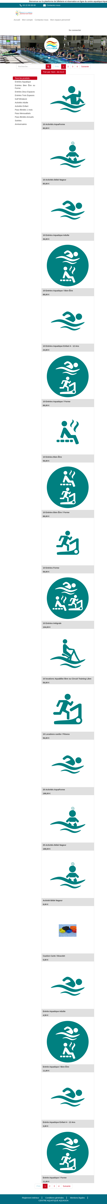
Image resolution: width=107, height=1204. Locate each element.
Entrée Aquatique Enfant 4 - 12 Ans (59, 1122)
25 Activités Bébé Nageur (54, 845)
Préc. (57, 66)
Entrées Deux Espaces (25, 92)
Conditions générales (54, 1198)
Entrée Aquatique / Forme (55, 1178)
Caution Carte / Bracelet (54, 956)
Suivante (85, 66)
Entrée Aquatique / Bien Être (56, 1067)
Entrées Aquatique (23, 82)
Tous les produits (22, 78)
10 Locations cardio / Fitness (56, 734)
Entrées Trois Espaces (24, 95)
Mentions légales (77, 1198)
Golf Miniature (21, 99)
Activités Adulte (21, 102)
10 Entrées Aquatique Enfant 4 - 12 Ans (61, 346)
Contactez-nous (53, 5)
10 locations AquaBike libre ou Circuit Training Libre (67, 679)
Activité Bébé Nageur (53, 900)
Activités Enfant (21, 106)
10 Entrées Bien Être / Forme (56, 512)
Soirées (18, 120)
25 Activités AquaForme (54, 789)
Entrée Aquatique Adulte (54, 1011)
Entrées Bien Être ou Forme (25, 86)
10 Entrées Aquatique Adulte (56, 235)
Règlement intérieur (30, 1198)
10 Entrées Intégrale (52, 623)
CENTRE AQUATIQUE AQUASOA (53, 1200)
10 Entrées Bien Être (52, 457)
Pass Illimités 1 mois (24, 110)
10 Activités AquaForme (54, 124)
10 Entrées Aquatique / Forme (56, 401)
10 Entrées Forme (51, 568)
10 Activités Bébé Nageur (54, 180)
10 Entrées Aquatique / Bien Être (58, 291)
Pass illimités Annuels (24, 117)
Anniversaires (21, 124)
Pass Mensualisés (23, 113)
